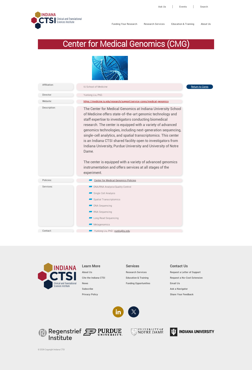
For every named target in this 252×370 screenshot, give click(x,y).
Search (204, 6)
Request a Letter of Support (185, 272)
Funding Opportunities (138, 283)
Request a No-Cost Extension (186, 277)
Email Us (175, 283)
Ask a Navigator (179, 288)
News (85, 283)
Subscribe (87, 288)
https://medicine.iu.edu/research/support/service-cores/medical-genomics (126, 101)
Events (183, 6)
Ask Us (162, 6)
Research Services (154, 24)
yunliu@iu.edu (122, 230)
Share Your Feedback (181, 294)
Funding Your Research (124, 24)
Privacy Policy (90, 294)
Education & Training (182, 24)
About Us (206, 24)
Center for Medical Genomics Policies (115, 180)
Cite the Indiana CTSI (93, 277)
